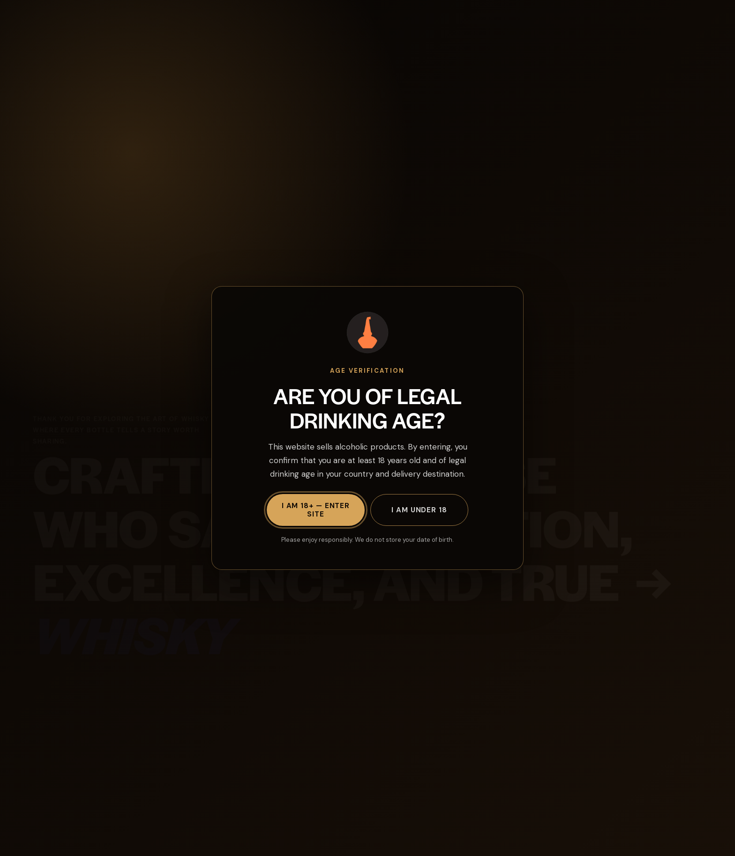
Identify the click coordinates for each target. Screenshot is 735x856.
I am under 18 (419, 510)
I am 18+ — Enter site (316, 510)
